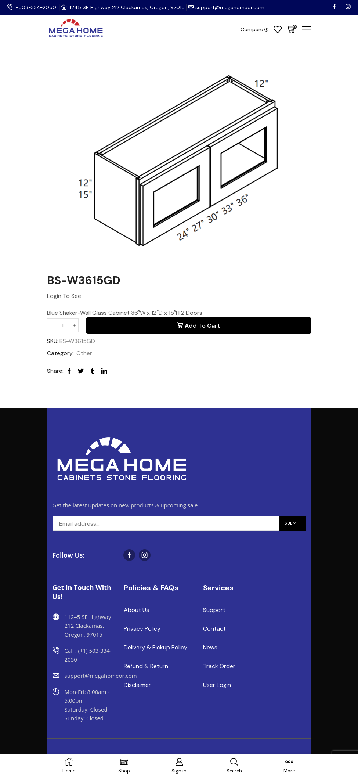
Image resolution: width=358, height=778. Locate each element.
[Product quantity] (62, 325)
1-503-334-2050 (36, 7)
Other (84, 353)
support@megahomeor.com (231, 7)
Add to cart (202, 325)
